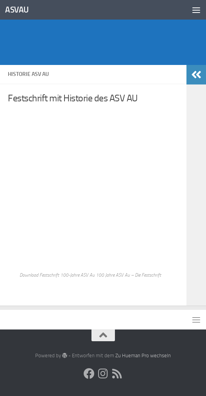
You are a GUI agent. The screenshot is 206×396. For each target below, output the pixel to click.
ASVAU (17, 9)
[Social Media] (89, 373)
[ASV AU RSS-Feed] (117, 373)
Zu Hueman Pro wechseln (143, 355)
